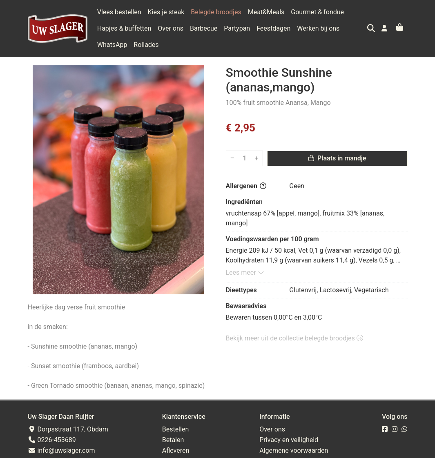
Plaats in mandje (337, 158)
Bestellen (175, 429)
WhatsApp (112, 45)
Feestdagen (273, 28)
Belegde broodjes (216, 12)
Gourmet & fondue (317, 12)
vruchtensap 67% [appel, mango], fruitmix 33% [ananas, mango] (306, 218)
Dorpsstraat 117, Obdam (68, 429)
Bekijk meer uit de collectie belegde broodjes (294, 338)
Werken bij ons (318, 28)
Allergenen (246, 186)
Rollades (146, 45)
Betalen (173, 440)
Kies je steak (166, 12)
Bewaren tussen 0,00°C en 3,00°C (274, 317)
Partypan (237, 28)
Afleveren (176, 450)
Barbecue (203, 28)
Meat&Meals (266, 12)
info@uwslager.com (61, 450)
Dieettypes (241, 290)
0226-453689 (52, 440)
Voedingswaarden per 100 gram (272, 239)
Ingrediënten (244, 202)
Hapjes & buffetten (124, 28)
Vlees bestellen (119, 12)
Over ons (170, 28)
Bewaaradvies (246, 306)
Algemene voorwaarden (293, 450)
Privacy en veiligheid (288, 440)
